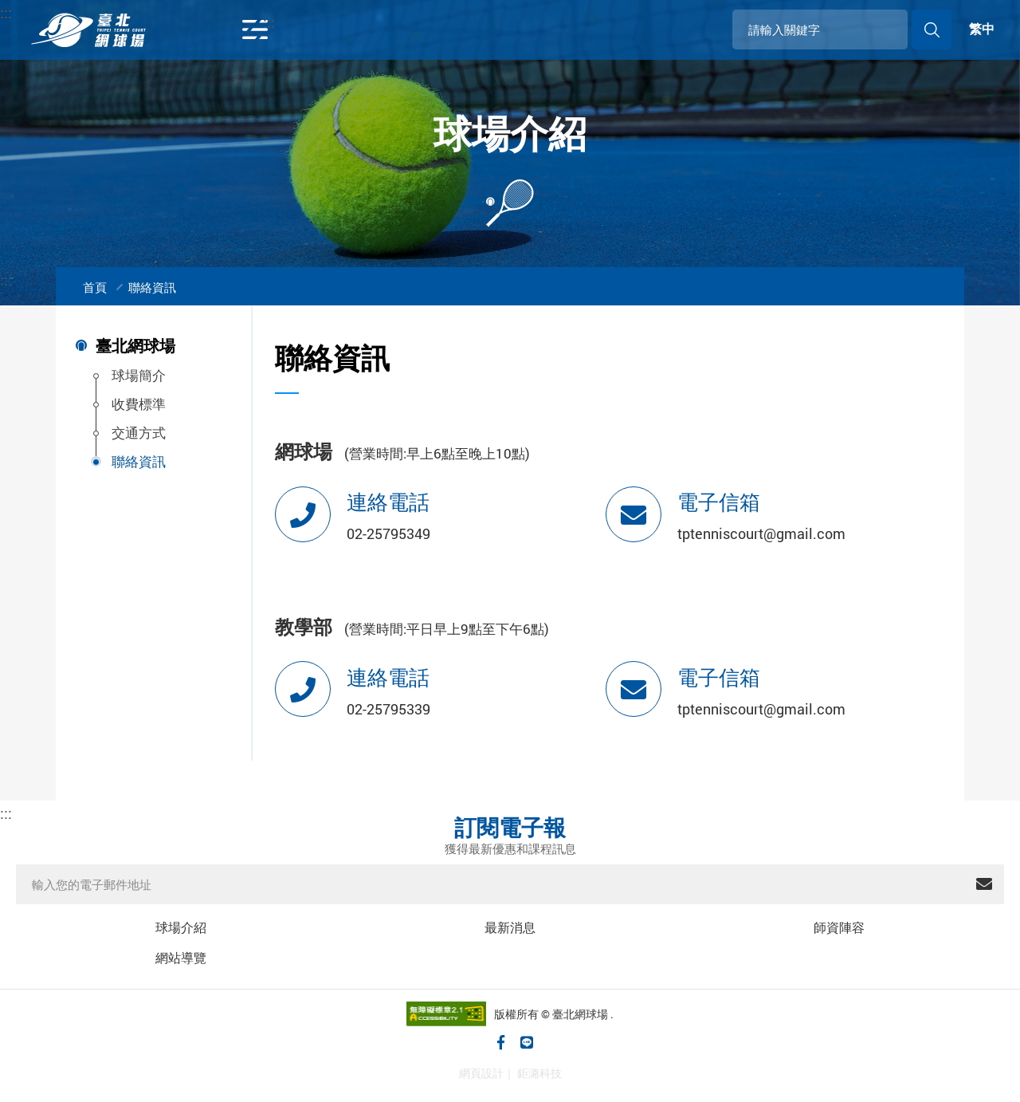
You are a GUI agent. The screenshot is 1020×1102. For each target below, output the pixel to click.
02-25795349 (388, 533)
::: (53, 12)
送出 (984, 884)
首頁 (95, 287)
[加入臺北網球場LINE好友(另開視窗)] (527, 1042)
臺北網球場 (135, 346)
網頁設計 (481, 1072)
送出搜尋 (931, 29)
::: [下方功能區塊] (6, 813)
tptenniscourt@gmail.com (761, 533)
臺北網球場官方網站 (88, 30)
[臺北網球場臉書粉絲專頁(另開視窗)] (501, 1042)
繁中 (981, 29)
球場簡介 (139, 375)
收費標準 (139, 404)
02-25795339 (388, 708)
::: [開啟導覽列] (269, 22)
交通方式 (139, 432)
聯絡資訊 (152, 287)
